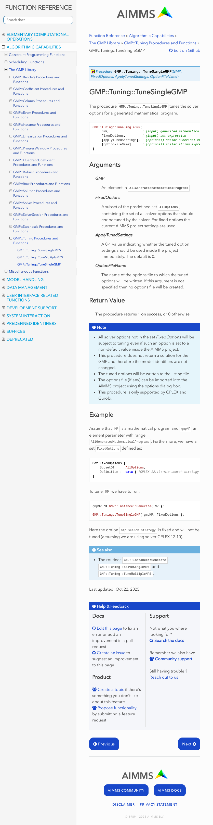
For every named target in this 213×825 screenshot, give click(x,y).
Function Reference (107, 35)
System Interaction (26, 315)
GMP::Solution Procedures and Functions (34, 193)
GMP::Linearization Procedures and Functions (38, 138)
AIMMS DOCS (170, 790)
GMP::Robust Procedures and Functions (34, 174)
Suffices (13, 331)
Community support (173, 659)
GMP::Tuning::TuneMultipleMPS (40, 257)
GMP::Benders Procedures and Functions (34, 79)
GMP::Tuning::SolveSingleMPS (39, 250)
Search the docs (168, 640)
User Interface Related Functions (30, 297)
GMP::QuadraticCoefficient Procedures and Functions (32, 162)
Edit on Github (186, 50)
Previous (104, 743)
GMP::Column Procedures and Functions (34, 103)
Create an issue (110, 653)
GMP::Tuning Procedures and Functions (33, 240)
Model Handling (23, 279)
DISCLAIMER (123, 804)
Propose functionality (117, 708)
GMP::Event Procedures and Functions (32, 114)
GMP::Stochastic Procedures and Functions (36, 228)
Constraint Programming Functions (35, 55)
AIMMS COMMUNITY (126, 790)
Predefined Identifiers (29, 323)
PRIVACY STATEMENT (158, 804)
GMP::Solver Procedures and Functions (33, 205)
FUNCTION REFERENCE (38, 7)
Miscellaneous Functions (27, 271)
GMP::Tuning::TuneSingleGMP (39, 264)
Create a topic (110, 689)
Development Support (29, 307)
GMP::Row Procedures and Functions (39, 184)
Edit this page (109, 628)
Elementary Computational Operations (35, 37)
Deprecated (17, 339)
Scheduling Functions (24, 62)
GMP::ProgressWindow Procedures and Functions (38, 150)
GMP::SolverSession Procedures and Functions (39, 216)
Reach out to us (164, 677)
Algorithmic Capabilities (31, 46)
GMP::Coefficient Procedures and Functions (36, 91)
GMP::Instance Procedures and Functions (35, 126)
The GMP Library (20, 70)
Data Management (24, 287)
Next (189, 743)
